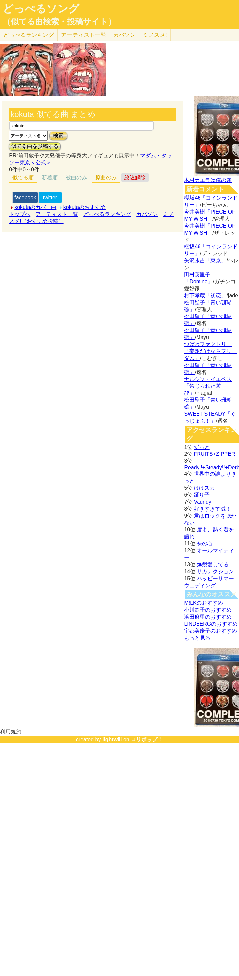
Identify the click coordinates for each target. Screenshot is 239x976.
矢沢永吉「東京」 (205, 260)
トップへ (19, 214)
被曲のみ (76, 177)
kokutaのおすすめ (84, 207)
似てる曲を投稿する (35, 146)
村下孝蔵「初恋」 (205, 295)
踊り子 (202, 495)
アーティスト (83, 35)
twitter (50, 197)
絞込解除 (135, 177)
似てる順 (23, 177)
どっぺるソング (41, 9)
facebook (25, 197)
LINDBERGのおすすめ (211, 624)
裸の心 (205, 543)
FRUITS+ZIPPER (214, 454)
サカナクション (215, 571)
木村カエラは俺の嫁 (208, 180)
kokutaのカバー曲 (35, 207)
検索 (58, 135)
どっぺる (28, 35)
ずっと (202, 447)
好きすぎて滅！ (212, 509)
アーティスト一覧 (57, 214)
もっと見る (197, 638)
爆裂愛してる (213, 564)
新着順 (50, 177)
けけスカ (204, 488)
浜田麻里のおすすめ (208, 617)
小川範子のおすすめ (208, 610)
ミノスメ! (155, 35)
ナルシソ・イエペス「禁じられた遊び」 (208, 386)
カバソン (124, 35)
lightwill (112, 739)
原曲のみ (106, 177)
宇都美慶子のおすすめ (210, 631)
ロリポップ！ (147, 739)
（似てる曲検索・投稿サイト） (59, 21)
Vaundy (202, 502)
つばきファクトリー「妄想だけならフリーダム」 (210, 351)
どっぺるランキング (107, 214)
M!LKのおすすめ (203, 603)
